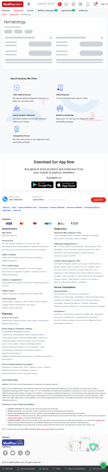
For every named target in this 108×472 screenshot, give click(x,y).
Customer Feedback (74, 208)
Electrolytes (83, 282)
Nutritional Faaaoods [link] (34, 258)
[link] (12, 4)
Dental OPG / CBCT (92, 250)
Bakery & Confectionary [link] (17, 305)
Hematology (69, 239)
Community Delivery (92, 208)
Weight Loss (89, 314)
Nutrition (21, 347)
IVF (77, 306)
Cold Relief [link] (22, 269)
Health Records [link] (7, 321)
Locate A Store (27, 208)
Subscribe (98, 200)
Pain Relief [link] (13, 269)
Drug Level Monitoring (84, 276)
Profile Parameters (74, 235)
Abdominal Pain (95, 320)
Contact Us (17, 210)
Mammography (90, 247)
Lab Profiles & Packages (62, 264)
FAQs (14, 208)
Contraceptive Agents (9, 341)
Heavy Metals (98, 276)
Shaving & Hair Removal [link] (23, 250)
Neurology (66, 300)
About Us (6, 208)
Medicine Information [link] (10, 318)
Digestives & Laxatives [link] (22, 272)
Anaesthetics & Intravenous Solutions (28, 350)
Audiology (101, 306)
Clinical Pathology (60, 235)
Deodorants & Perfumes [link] (39, 247)
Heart (74, 264)
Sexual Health (59, 323)
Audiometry (58, 253)
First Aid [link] (5, 269)
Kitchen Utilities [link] (41, 302)
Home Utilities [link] (29, 302)
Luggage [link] (5, 305)
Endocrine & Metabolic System (30, 344)
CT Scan (61, 247)
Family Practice (73, 294)
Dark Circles (58, 317)
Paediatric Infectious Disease (64, 306)
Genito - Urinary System (10, 344)
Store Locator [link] (32, 321)
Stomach (57, 282)
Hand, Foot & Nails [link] (40, 250)
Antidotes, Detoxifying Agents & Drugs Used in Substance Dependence (27, 356)
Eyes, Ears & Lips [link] (8, 250)
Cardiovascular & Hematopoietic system (16, 335)
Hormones (42, 338)
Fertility (91, 264)
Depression (79, 314)
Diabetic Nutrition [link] (26, 294)
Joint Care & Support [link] (34, 269)
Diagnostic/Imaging (30, 373)
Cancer (65, 270)
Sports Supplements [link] (9, 283)
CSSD (26, 367)
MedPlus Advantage (47, 10)
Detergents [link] (18, 302)
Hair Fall (57, 320)
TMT (99, 247)
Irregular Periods (82, 317)
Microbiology (93, 235)
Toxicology (57, 276)
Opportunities (68, 10)
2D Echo (66, 250)
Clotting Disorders (68, 276)
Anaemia (78, 267)
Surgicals (33, 370)
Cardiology (57, 300)
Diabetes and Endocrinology (94, 297)
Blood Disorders (74, 279)
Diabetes (91, 267)
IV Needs (47, 367)
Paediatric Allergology (89, 303)
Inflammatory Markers (69, 282)
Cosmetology (58, 303)
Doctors (30, 11)
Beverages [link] (30, 305)
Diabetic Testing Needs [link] (10, 294)
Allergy (56, 267)
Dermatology (75, 300)
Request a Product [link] (20, 321)
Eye (27, 347)
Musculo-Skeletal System (29, 338)
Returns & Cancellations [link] (76, 469)
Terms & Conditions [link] (99, 469)
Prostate (81, 270)
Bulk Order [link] (9, 469)
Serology (85, 235)
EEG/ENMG (58, 250)
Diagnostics (19, 11)
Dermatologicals (7, 350)
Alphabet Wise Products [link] (10, 324)
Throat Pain (93, 317)
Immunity (57, 270)
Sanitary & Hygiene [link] (16, 244)
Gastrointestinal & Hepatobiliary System (15, 332)
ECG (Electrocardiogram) (72, 253)
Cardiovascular (17, 367)
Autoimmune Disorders (89, 279)
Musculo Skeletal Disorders (91, 273)
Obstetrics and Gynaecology (63, 297)
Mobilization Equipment (10, 370)
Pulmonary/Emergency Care (12, 373)
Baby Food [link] (5, 235)
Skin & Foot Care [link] (7, 272)
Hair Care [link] (36, 244)
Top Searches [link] (43, 321)
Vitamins (70, 267)
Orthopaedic (24, 370)
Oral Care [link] (28, 244)
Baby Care (13, 235)
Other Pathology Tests (72, 273)
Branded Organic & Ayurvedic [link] (12, 308)
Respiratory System (37, 335)
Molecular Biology (81, 239)
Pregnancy (89, 270)
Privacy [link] (58, 469)
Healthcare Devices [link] (38, 272)
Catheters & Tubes (35, 367)
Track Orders (44, 208)
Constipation (99, 314)
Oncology (41, 341)
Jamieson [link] (5, 286)
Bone (98, 267)
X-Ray (68, 247)
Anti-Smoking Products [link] (10, 275)
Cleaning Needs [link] (7, 302)
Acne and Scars (82, 320)
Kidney (97, 264)
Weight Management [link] (9, 261)
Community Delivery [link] (28, 469)
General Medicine (60, 294)
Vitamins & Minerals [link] (24, 283)
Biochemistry (58, 239)
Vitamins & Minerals (9, 347)
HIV (95, 270)
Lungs (85, 264)
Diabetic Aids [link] (38, 294)
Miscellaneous (7, 359)
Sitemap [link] (45, 469)
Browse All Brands (57, 208)
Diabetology (79, 297)
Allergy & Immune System (11, 353)
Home (4, 15)
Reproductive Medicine (72, 303)
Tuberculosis (58, 273)
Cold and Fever (68, 314)
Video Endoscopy (88, 253)
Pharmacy (6, 11)
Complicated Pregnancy (88, 306)
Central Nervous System (10, 338)
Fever (85, 267)
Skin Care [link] (5, 244)
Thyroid (63, 267)
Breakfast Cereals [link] (19, 258)
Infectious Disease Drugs (27, 341)
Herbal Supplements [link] (40, 283)
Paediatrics (85, 294)
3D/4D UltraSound (77, 247)
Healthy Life (83, 11)
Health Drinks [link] (7, 258)
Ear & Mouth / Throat (37, 347)
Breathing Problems (68, 320)
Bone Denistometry (77, 250)
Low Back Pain (69, 317)
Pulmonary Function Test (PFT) (65, 256)
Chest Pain (58, 314)
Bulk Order (7, 210)
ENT (82, 300)
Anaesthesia (6, 367)
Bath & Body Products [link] (9, 247)
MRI (55, 247)
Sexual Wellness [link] (24, 247)
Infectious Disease (60, 279)
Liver (79, 264)
